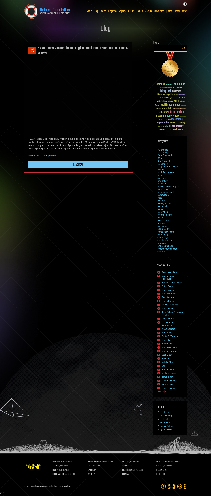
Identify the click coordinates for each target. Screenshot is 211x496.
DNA (159, 158)
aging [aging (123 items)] (159, 84)
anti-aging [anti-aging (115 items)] (179, 84)
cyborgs (161, 251)
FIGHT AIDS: (57, 470)
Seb (163, 366)
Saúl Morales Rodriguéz (168, 277)
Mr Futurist (162, 419)
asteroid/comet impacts (168, 186)
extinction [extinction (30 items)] (170, 101)
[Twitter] (169, 486)
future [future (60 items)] (176, 101)
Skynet (160, 169)
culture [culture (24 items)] (179, 98)
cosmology (162, 237)
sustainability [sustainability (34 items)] (167, 126)
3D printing (162, 150)
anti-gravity (162, 181)
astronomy (162, 189)
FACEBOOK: (56, 462)
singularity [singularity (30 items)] (182, 123)
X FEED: (55, 466)
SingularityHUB (164, 429)
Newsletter (159, 11)
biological (162, 206)
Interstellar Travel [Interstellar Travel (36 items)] (180, 109)
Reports (122, 11)
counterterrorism (165, 240)
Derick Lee (166, 340)
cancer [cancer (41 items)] (166, 98)
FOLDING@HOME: (128, 470)
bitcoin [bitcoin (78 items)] (173, 94)
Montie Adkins (168, 380)
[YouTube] (179, 486)
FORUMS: (125, 474)
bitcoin (160, 217)
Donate (140, 11)
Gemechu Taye (169, 301)
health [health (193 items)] (164, 105)
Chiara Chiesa (40, 156)
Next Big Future (164, 422)
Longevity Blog (164, 415)
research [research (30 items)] (172, 123)
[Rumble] (185, 486)
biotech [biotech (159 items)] (176, 91)
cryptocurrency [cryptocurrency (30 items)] (173, 98)
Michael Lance (169, 373)
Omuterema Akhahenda (167, 324)
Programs (112, 11)
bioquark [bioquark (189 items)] (165, 91)
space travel (52, 156)
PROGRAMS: (160, 470)
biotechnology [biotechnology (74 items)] (163, 94)
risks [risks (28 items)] (177, 123)
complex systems (165, 232)
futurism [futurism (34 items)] (182, 101)
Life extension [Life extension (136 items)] (176, 112)
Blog (96, 11)
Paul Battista (168, 297)
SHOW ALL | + (161, 391)
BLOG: (89, 466)
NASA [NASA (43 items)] (177, 116)
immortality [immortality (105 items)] (168, 108)
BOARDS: (159, 466)
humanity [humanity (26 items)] (183, 105)
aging (160, 175)
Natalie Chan (168, 362)
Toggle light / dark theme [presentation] (185, 4)
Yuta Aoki (166, 332)
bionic (160, 209)
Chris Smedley (168, 388)
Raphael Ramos (169, 351)
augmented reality (166, 192)
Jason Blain (167, 377)
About (89, 11)
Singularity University (167, 166)
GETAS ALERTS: (161, 462)
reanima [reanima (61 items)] (167, 119)
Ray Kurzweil (163, 161)
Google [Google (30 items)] (157, 105)
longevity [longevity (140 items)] (169, 116)
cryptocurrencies (165, 246)
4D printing (162, 152)
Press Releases (180, 11)
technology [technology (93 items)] (178, 126)
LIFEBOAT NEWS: (93, 462)
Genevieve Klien (169, 272)
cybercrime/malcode (167, 249)
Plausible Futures (165, 426)
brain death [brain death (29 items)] (160, 98)
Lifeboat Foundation (41, 486)
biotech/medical (165, 215)
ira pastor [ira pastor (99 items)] (163, 112)
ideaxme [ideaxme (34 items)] (158, 109)
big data (161, 200)
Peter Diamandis (165, 155)
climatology (163, 229)
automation (163, 195)
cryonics (161, 243)
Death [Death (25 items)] (183, 98)
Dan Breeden (168, 290)
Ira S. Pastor (167, 384)
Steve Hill (166, 358)
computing (162, 234)
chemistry (162, 226)
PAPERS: (90, 474)
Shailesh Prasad (169, 293)
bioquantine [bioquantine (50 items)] (177, 87)
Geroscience (163, 412)
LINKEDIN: (125, 462)
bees (159, 198)
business (161, 223)
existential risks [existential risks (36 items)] (162, 101)
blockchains (163, 220)
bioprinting (162, 212)
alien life (161, 178)
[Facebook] (163, 486)
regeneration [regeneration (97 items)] (163, 122)
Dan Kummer (168, 318)
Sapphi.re (67, 486)
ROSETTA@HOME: (59, 474)
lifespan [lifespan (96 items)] (160, 116)
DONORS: (125, 466)
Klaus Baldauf (168, 329)
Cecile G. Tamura (170, 336)
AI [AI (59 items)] (164, 84)
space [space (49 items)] (160, 126)
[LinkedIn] (174, 486)
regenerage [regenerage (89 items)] (177, 119)
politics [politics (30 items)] (161, 119)
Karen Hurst (167, 308)
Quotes (169, 11)
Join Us (148, 11)
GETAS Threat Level (33, 467)
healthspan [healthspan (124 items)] (174, 105)
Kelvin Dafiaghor (170, 304)
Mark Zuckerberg (165, 172)
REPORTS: (90, 470)
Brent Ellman (168, 369)
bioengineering (164, 203)
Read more (78, 164)
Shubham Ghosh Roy (172, 282)
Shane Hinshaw (169, 347)
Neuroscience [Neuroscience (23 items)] (183, 116)
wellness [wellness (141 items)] (178, 129)
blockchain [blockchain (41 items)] (181, 95)
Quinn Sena (167, 286)
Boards (103, 11)
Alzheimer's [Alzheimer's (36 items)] (169, 85)
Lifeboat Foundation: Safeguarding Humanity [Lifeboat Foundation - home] (47, 11)
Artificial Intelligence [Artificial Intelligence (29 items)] (166, 88)
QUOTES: (159, 474)
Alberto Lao (167, 343)
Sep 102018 (32, 50)
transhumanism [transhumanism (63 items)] (165, 130)
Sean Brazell (168, 354)
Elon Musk (162, 164)
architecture (163, 183)
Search (183, 48)
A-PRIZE (131, 11)
